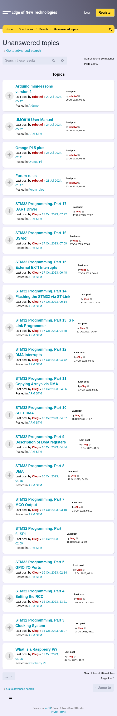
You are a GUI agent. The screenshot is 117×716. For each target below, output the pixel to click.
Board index (26, 29)
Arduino (34, 105)
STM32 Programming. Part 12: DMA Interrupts (41, 352)
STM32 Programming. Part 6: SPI (38, 531)
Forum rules (26, 176)
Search (43, 29)
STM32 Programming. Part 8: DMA (40, 468)
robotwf (37, 96)
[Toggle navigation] (11, 698)
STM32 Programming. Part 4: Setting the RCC (40, 594)
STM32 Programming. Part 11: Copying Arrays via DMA (41, 381)
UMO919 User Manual (34, 120)
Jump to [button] (104, 687)
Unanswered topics (66, 29)
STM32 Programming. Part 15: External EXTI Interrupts (41, 265)
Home (9, 29)
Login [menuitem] (88, 12)
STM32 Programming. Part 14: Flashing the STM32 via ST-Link (42, 294)
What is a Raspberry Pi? (36, 649)
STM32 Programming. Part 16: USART (41, 235)
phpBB (48, 708)
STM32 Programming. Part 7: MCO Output (40, 502)
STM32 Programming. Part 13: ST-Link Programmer (44, 323)
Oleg (35, 214)
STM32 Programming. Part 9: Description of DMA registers (40, 439)
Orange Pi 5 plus (29, 148)
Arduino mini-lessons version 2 (34, 89)
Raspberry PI (37, 663)
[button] (7, 12)
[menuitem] (110, 29)
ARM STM (35, 133)
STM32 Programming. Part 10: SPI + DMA (41, 410)
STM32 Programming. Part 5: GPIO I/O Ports (40, 565)
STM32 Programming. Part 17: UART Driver (41, 206)
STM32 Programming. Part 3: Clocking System (40, 623)
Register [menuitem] (105, 12)
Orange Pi (35, 161)
